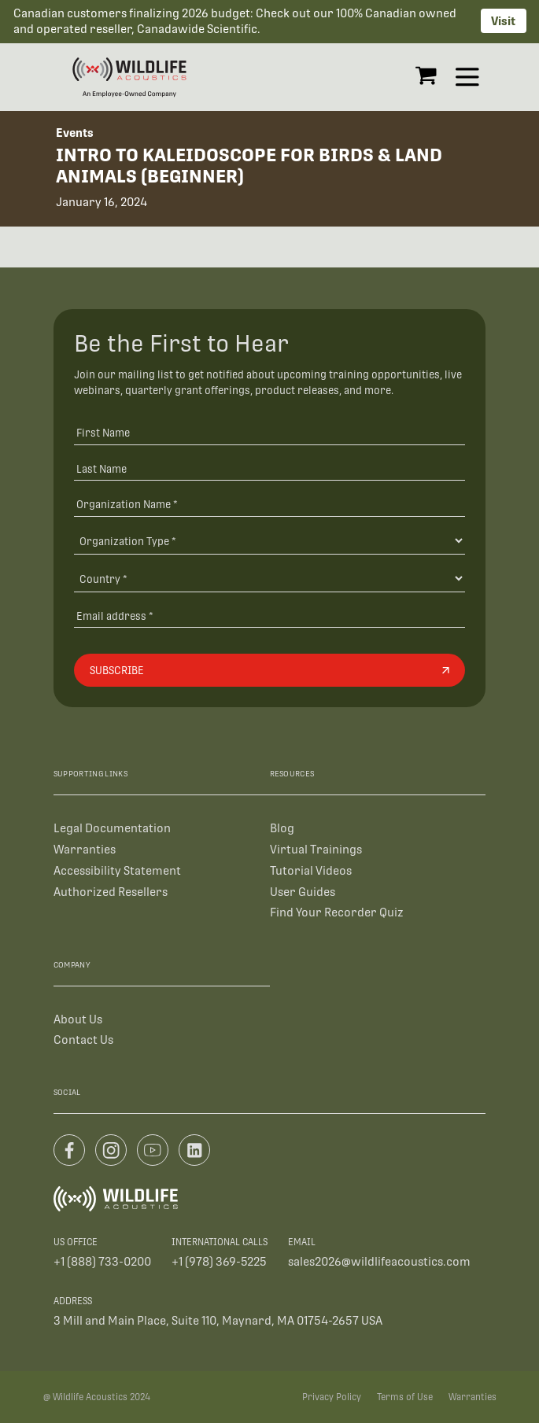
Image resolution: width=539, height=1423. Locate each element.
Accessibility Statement (117, 870)
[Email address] (269, 616)
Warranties (85, 849)
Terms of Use (405, 1397)
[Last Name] (269, 468)
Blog (282, 828)
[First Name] (269, 432)
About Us (78, 1019)
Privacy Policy (331, 1397)
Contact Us (83, 1039)
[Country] (269, 578)
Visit (503, 21)
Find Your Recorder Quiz (337, 912)
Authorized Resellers (111, 891)
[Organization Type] (269, 540)
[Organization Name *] (269, 505)
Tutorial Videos (311, 870)
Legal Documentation (112, 828)
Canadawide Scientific (197, 28)
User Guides (302, 891)
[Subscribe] (269, 670)
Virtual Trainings (316, 849)
